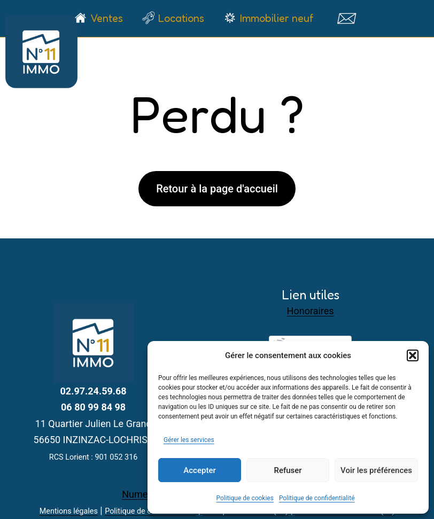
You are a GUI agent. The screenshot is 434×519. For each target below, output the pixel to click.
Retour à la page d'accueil (217, 188)
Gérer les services (189, 440)
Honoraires (310, 310)
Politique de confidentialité (317, 498)
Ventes (106, 18)
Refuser (287, 470)
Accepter (199, 470)
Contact (346, 18)
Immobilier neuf (276, 18)
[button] (412, 355)
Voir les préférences (376, 470)
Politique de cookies (245, 498)
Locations (181, 18)
